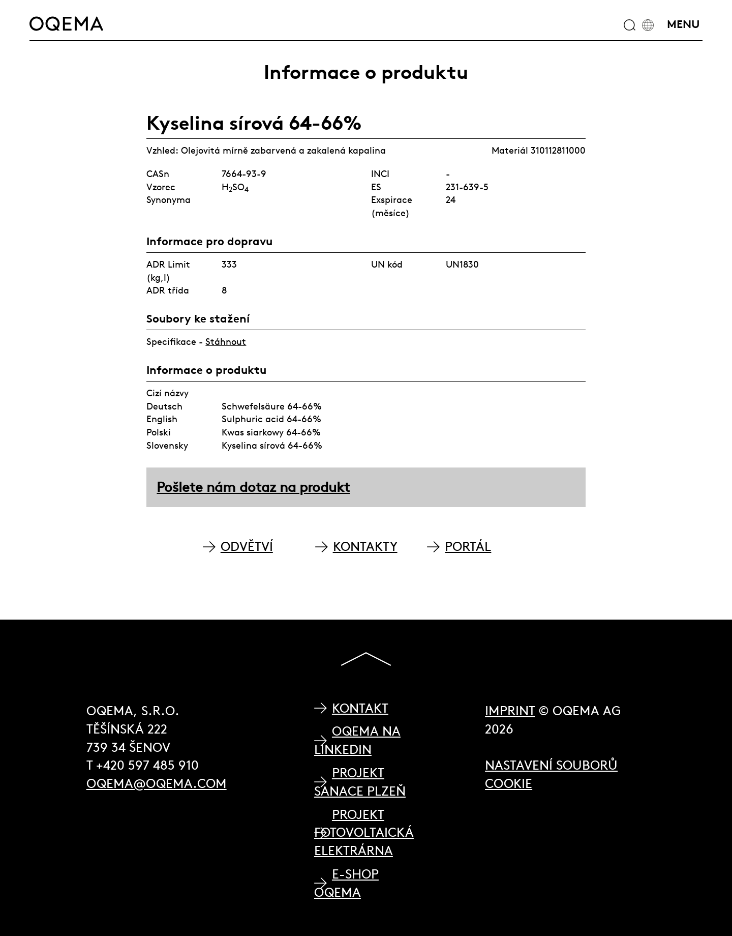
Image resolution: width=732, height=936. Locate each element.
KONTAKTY (365, 546)
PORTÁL (468, 546)
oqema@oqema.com (156, 784)
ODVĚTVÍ (247, 546)
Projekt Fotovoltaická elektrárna (364, 833)
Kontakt (360, 708)
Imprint (510, 711)
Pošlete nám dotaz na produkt (253, 487)
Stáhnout (225, 341)
